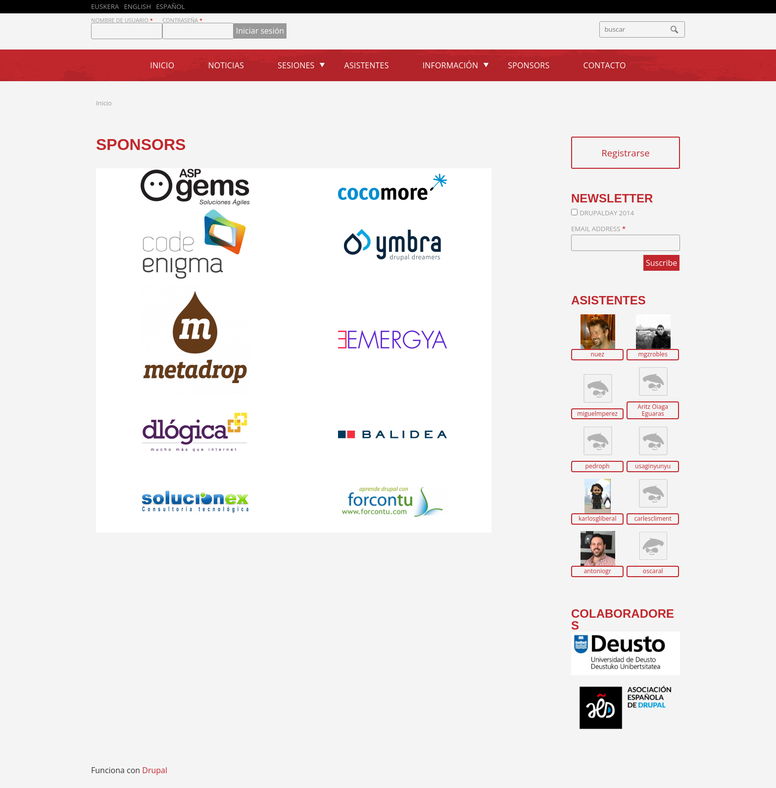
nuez (597, 354)
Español (170, 6)
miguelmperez (597, 413)
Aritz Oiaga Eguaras (652, 410)
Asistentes (366, 65)
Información (450, 65)
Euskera (105, 6)
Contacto (604, 65)
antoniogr (597, 571)
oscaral (653, 571)
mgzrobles (652, 354)
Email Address (598, 228)
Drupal (154, 770)
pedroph (597, 466)
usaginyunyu (653, 466)
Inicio (162, 65)
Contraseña (182, 20)
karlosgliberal (598, 518)
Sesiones (296, 65)
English (137, 6)
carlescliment (653, 518)
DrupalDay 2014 (607, 212)
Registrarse (625, 153)
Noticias (226, 65)
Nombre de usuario (122, 20)
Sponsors (528, 65)
